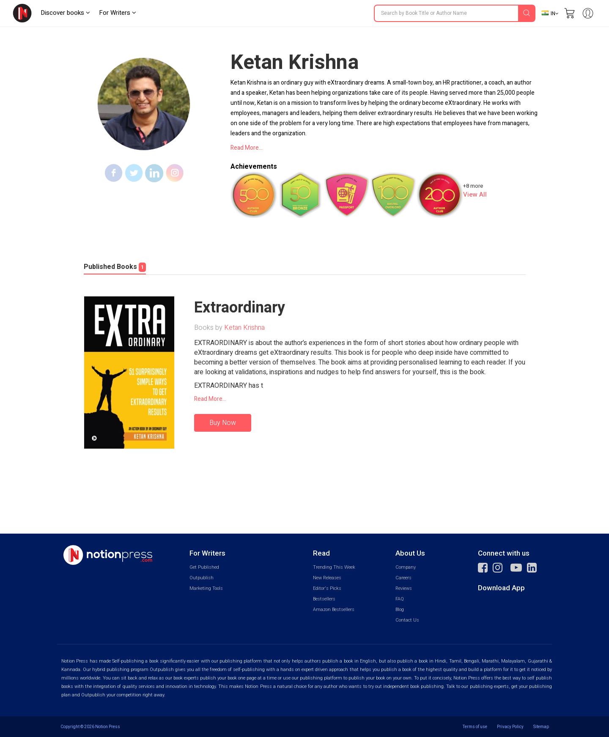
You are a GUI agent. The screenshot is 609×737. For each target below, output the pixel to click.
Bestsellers (324, 599)
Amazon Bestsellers (333, 609)
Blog (399, 609)
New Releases (327, 578)
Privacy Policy (510, 726)
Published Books (115, 267)
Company (405, 567)
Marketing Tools (206, 588)
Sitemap (541, 726)
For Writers (117, 12)
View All (475, 194)
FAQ (399, 599)
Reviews (403, 588)
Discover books (65, 12)
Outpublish (201, 578)
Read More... (246, 147)
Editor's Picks (327, 588)
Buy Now (222, 423)
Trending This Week (334, 567)
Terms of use (475, 726)
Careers (403, 578)
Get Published (204, 567)
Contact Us (407, 620)
